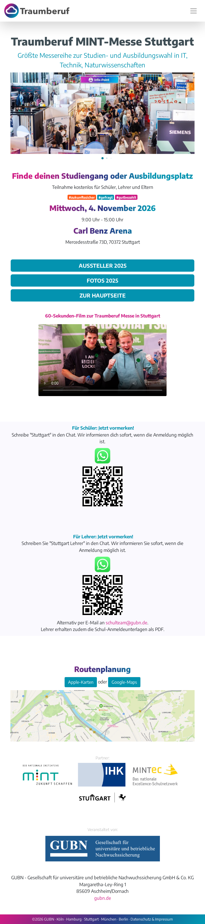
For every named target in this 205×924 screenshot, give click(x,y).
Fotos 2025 (102, 280)
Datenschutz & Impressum (152, 919)
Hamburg (74, 919)
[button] (102, 158)
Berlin (123, 919)
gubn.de (102, 898)
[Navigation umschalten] (193, 11)
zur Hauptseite (103, 295)
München (108, 919)
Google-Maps (124, 682)
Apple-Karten (80, 682)
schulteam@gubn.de (126, 622)
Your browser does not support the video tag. (102, 360)
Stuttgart (91, 919)
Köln (60, 919)
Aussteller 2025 (103, 265)
